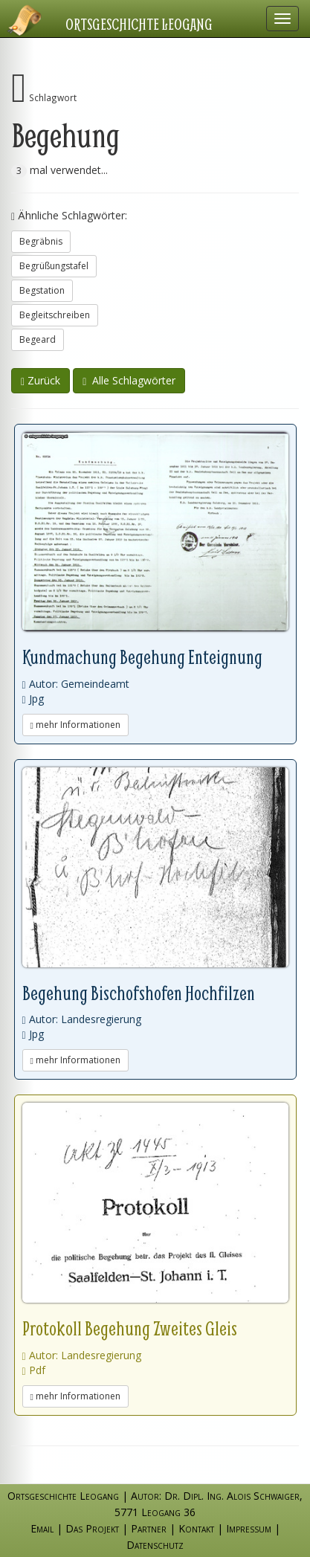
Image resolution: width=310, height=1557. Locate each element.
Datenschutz (155, 1545)
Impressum (248, 1528)
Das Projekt (92, 1528)
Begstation (42, 290)
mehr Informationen (75, 724)
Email (42, 1528)
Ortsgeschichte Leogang (139, 23)
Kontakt (196, 1528)
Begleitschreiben (54, 315)
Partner (149, 1528)
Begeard (37, 339)
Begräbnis (40, 241)
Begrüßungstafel (53, 266)
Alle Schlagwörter (129, 380)
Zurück (40, 380)
